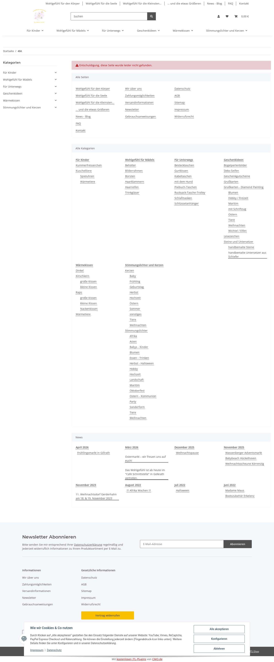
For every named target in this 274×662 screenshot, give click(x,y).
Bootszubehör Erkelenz (239, 496)
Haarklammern (134, 181)
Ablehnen (219, 648)
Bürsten (130, 176)
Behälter (130, 165)
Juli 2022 (180, 485)
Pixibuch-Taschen (186, 187)
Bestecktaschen (184, 165)
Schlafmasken (183, 198)
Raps (79, 292)
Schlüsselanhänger (187, 203)
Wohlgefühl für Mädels (17, 79)
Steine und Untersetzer (238, 241)
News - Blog (214, 3)
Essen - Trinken (139, 358)
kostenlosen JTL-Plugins (131, 659)
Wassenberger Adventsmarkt (243, 453)
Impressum (36, 650)
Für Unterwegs (12, 86)
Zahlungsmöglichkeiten (140, 95)
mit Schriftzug (237, 209)
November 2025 (234, 447)
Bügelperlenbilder (235, 165)
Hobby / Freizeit (238, 198)
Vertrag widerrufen (107, 615)
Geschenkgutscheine (237, 176)
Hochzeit (135, 298)
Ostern (232, 214)
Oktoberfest (137, 390)
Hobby (134, 369)
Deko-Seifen (231, 170)
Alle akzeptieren (219, 629)
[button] (218, 16)
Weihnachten (236, 225)
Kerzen (129, 270)
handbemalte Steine (241, 247)
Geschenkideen (12, 93)
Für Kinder (9, 72)
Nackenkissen (89, 308)
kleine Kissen (88, 287)
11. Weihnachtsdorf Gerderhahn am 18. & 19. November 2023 (96, 496)
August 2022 (133, 485)
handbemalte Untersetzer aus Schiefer (247, 254)
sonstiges (136, 314)
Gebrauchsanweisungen (140, 116)
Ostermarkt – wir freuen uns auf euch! (145, 458)
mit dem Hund (184, 181)
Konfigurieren (219, 638)
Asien (133, 341)
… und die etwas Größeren (184, 3)
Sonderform (137, 407)
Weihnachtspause (187, 453)
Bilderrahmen (134, 170)
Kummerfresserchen (89, 165)
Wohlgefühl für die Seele (101, 3)
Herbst (134, 292)
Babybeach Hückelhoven (240, 458)
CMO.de (157, 659)
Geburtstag (137, 287)
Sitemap (180, 102)
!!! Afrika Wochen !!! (139, 490)
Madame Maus (234, 490)
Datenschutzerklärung (88, 544)
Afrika (133, 336)
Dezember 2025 (184, 447)
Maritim (233, 203)
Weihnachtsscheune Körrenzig (244, 463)
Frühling (135, 281)
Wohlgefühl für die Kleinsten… (142, 3)
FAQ (230, 3)
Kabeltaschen (183, 176)
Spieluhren (87, 176)
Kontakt (244, 3)
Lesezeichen (231, 236)
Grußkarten (231, 181)
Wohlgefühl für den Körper (63, 3)
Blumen (233, 192)
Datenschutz (54, 650)
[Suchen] (109, 16)
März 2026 (131, 447)
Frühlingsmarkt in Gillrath (93, 453)
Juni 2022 (230, 485)
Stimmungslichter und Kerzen (22, 107)
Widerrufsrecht (184, 116)
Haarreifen (132, 187)
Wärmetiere (87, 181)
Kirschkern (82, 276)
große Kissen (88, 281)
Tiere (231, 220)
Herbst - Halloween (142, 363)
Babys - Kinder (139, 347)
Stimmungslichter (136, 330)
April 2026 (82, 447)
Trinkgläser (132, 192)
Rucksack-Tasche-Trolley (190, 192)
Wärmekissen (11, 100)
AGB (177, 95)
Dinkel (80, 270)
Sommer (135, 308)
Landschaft (137, 379)
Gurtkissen (181, 170)
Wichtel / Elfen (237, 231)
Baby (133, 276)
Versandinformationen (139, 102)
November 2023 (86, 485)
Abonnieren (237, 544)
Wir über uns (133, 88)
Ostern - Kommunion (143, 396)
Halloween (182, 490)
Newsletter (132, 109)
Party (133, 401)
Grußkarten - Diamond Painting (243, 187)
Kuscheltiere (84, 170)
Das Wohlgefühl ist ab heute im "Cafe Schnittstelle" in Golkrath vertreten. (145, 474)
